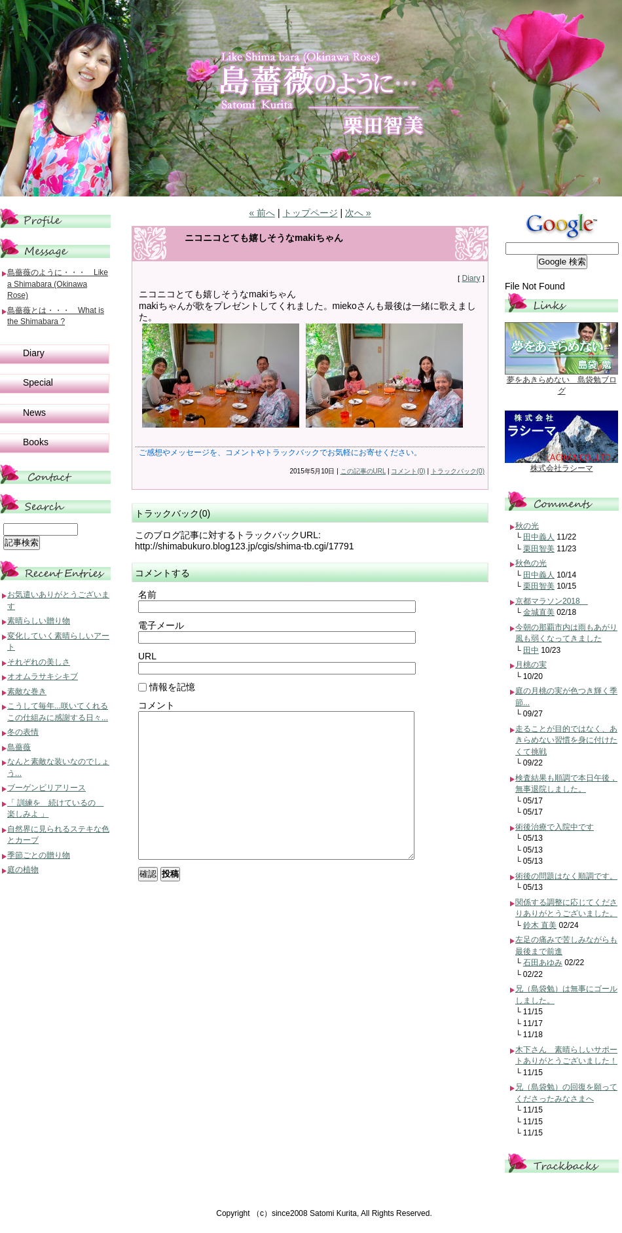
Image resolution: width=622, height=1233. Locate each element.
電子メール (161, 625)
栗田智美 (539, 548)
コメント (156, 705)
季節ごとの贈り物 (38, 855)
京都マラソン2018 (551, 601)
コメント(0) (408, 471)
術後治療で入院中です (554, 827)
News (34, 412)
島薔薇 (19, 747)
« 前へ (262, 213)
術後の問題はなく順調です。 (566, 876)
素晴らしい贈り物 (38, 620)
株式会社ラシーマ (561, 468)
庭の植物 (23, 869)
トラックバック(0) (458, 471)
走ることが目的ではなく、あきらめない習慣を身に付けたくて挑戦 (566, 740)
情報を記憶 (166, 687)
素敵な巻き (26, 691)
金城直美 (539, 612)
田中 (531, 650)
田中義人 (539, 537)
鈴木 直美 (540, 925)
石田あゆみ (542, 962)
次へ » (358, 213)
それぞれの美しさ (38, 662)
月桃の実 (531, 664)
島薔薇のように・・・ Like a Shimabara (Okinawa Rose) (57, 284)
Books (35, 442)
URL (147, 656)
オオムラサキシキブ (42, 676)
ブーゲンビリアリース (46, 787)
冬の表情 (23, 732)
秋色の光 (531, 563)
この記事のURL (363, 471)
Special (38, 382)
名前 (147, 594)
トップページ (310, 213)
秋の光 (527, 525)
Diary (471, 278)
